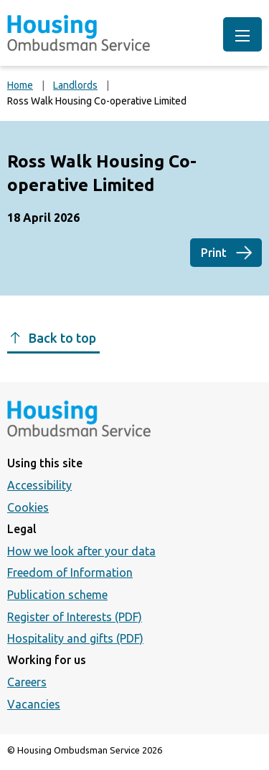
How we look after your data (81, 551)
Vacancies (33, 704)
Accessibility (39, 485)
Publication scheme (57, 594)
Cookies (28, 507)
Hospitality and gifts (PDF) (75, 638)
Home (20, 85)
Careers (27, 682)
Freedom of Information (70, 572)
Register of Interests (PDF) (74, 616)
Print (214, 252)
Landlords (75, 85)
